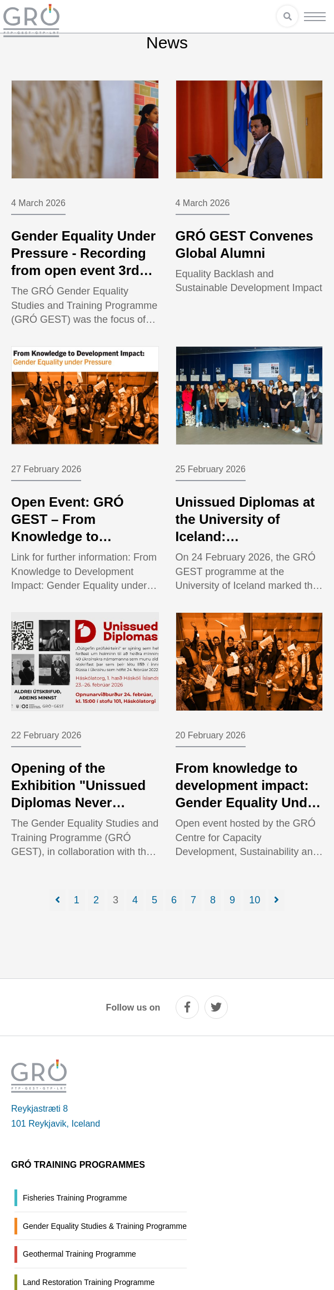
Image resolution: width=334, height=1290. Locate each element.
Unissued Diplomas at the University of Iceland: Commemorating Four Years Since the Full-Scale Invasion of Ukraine (245, 553)
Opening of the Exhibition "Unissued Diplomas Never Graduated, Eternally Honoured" (78, 803)
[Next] (276, 900)
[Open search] (287, 16)
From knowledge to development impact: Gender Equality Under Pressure (248, 794)
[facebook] (187, 1007)
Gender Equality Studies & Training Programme (105, 1226)
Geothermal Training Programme (79, 1253)
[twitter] (216, 1007)
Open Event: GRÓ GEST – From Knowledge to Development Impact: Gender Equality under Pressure (82, 545)
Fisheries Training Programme (75, 1197)
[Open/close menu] (315, 16)
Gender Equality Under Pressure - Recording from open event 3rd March (83, 262)
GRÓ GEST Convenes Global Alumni (244, 244)
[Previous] (57, 900)
